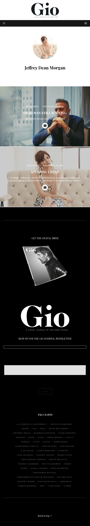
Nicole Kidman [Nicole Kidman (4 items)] (51, 464)
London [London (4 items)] (63, 450)
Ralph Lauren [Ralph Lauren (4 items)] (26, 481)
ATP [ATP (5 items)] (34, 428)
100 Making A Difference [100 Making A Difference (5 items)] (32, 424)
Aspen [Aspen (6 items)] (25, 428)
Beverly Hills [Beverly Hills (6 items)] (22, 433)
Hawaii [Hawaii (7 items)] (26, 442)
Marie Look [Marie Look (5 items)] (65, 455)
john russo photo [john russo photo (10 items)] (27, 446)
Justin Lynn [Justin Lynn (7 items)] (49, 446)
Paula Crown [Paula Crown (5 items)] (39, 468)
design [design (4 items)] (20, 437)
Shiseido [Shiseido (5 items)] (66, 481)
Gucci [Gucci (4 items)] (70, 437)
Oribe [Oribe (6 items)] (67, 464)
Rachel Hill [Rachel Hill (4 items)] (65, 477)
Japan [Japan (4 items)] (46, 442)
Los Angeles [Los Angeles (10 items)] (25, 455)
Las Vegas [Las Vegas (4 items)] (27, 450)
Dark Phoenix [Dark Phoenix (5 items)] (67, 433)
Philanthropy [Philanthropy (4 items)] (60, 468)
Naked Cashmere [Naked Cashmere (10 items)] (29, 464)
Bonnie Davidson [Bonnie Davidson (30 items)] (44, 433)
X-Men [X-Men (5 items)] (67, 486)
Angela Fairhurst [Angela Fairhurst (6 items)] (62, 424)
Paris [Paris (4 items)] (24, 468)
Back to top (45, 515)
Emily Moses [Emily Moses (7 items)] (55, 437)
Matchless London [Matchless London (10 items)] (34, 459)
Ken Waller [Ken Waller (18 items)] (67, 446)
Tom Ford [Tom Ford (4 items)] (54, 486)
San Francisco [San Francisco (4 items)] (47, 481)
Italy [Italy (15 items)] (36, 442)
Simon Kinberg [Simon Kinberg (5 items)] (28, 486)
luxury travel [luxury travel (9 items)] (45, 455)
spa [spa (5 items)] (42, 486)
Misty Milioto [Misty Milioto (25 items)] (59, 459)
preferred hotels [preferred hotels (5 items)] (45, 472)
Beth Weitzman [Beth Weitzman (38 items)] (58, 428)
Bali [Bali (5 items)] (43, 428)
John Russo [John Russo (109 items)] (61, 442)
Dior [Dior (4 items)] (31, 437)
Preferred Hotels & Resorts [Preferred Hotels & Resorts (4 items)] (35, 477)
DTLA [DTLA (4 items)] (41, 437)
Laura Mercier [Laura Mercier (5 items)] (46, 450)
